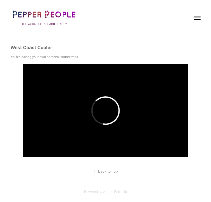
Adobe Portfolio (115, 191)
